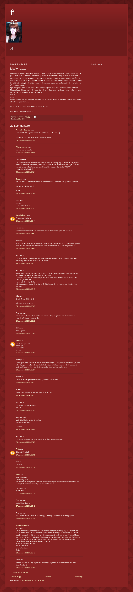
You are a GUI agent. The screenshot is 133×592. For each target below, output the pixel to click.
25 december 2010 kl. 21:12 (25, 321)
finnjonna (14, 30)
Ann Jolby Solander (23, 130)
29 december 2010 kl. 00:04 (25, 568)
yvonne (18, 341)
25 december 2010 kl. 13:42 (25, 140)
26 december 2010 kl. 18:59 (25, 442)
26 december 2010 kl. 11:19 (25, 383)
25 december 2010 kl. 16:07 (25, 249)
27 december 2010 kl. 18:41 (25, 506)
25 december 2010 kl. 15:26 (25, 208)
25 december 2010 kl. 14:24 (25, 172)
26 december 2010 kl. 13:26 (25, 410)
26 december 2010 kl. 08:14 (25, 370)
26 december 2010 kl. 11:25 (25, 395)
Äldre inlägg (78, 577)
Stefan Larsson (21, 526)
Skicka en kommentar (20, 572)
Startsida (48, 577)
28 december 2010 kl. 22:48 (25, 553)
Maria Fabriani (21, 215)
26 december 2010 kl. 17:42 (25, 429)
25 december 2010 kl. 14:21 (25, 153)
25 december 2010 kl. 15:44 (25, 221)
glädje (19, 119)
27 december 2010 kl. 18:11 (25, 493)
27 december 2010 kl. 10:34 (25, 468)
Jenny (18, 474)
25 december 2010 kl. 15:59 (25, 234)
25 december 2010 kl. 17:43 (25, 289)
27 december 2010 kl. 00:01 (25, 455)
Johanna (19, 179)
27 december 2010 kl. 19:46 (25, 519)
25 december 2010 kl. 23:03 (25, 353)
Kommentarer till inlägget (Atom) (33, 580)
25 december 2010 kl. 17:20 (25, 263)
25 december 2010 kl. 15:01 (25, 193)
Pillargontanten (21, 147)
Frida (18, 449)
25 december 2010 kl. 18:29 (25, 306)
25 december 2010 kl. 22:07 (25, 334)
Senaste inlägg (16, 577)
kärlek (23, 119)
